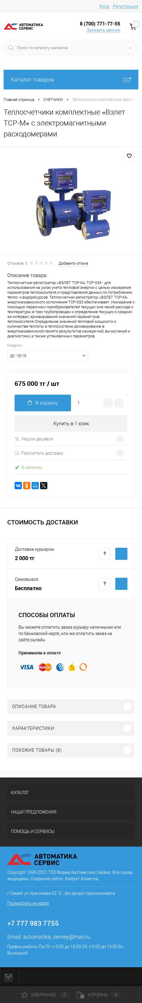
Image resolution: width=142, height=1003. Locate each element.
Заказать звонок (103, 30)
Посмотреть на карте (28, 903)
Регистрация (125, 6)
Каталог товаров (71, 79)
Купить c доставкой (121, 554)
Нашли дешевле (34, 439)
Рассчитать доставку (39, 453)
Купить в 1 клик (71, 423)
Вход (104, 6)
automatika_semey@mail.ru (56, 937)
